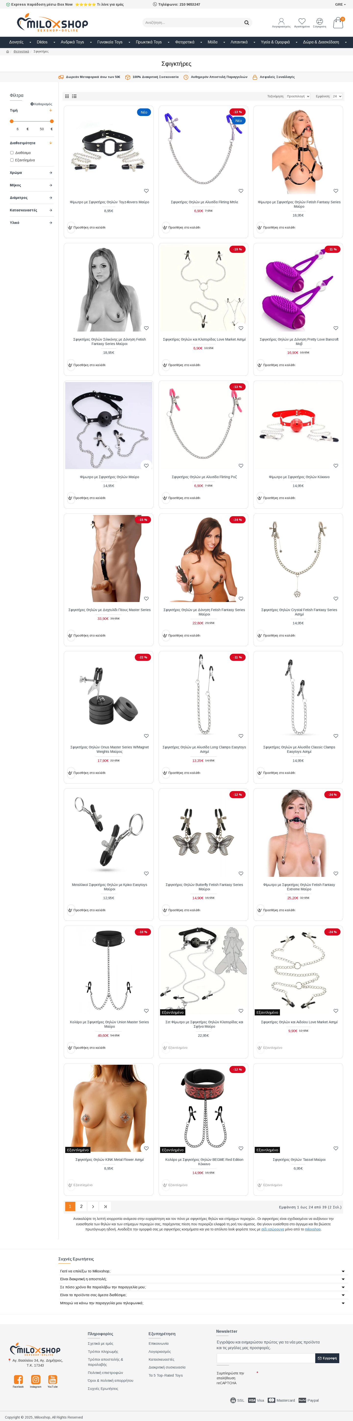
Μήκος (15, 185)
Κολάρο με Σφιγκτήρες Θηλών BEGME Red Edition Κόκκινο (204, 1162)
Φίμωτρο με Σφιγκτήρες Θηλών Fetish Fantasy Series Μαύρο (299, 204)
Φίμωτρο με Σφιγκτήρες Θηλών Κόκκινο (299, 477)
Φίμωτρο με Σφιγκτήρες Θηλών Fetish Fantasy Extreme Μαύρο (299, 887)
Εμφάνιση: (323, 96)
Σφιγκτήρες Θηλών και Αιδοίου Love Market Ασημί (299, 1022)
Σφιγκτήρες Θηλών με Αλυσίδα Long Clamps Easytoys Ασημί (204, 749)
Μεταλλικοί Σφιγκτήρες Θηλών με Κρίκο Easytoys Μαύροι (109, 887)
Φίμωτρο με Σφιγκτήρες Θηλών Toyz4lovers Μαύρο (109, 202)
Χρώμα (16, 173)
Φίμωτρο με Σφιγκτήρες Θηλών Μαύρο (109, 477)
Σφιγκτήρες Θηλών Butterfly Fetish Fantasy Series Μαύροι (204, 887)
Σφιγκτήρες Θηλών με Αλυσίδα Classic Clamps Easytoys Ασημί (299, 749)
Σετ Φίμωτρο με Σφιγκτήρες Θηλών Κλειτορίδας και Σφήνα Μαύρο (204, 1024)
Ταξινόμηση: (259, 96)
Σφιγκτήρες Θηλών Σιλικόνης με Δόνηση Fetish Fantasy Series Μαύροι (109, 341)
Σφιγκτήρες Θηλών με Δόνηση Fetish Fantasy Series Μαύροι (204, 612)
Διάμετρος (19, 198)
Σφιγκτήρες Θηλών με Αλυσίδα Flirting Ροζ (204, 477)
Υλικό (14, 223)
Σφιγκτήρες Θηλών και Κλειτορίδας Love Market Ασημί (204, 339)
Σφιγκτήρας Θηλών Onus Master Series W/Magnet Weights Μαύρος (109, 749)
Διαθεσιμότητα (22, 143)
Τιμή (14, 110)
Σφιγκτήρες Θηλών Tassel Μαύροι (299, 1160)
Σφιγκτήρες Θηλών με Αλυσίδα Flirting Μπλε (204, 202)
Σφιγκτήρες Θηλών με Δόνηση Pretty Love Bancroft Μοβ (299, 341)
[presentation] (294, 1376)
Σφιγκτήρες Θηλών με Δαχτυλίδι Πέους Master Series (109, 610)
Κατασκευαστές (23, 210)
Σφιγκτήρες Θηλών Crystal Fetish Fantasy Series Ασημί (299, 612)
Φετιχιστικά (21, 51)
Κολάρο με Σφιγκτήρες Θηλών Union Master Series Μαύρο (109, 1024)
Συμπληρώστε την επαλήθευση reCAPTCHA (230, 1377)
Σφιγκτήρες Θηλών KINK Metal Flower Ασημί (110, 1160)
